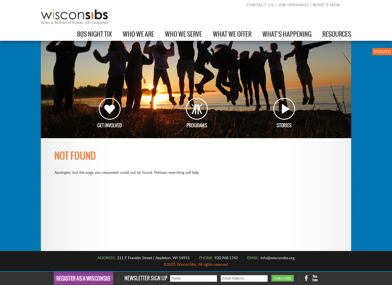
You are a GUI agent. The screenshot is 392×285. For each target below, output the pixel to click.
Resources (336, 34)
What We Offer (232, 34)
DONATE (382, 51)
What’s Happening (286, 34)
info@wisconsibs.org (278, 258)
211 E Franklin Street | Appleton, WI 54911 (153, 258)
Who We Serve (183, 34)
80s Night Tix (94, 34)
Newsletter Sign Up (145, 278)
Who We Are (138, 34)
